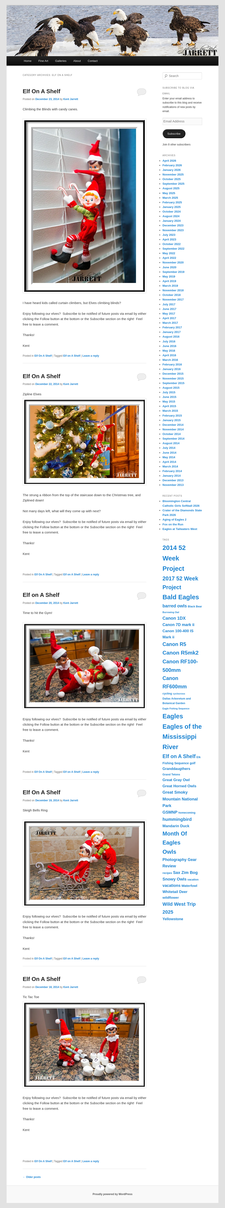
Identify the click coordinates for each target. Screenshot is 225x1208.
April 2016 (169, 355)
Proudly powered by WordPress (112, 1194)
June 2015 (169, 397)
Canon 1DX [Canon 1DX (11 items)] (174, 618)
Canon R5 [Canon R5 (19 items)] (174, 644)
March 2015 (170, 410)
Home (27, 61)
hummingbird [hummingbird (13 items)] (177, 819)
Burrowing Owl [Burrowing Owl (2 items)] (171, 612)
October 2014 (172, 434)
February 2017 (172, 327)
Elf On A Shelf (41, 91)
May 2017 (169, 313)
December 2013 (173, 480)
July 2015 (169, 392)
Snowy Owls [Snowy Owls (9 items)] (175, 879)
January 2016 (172, 369)
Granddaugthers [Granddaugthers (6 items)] (177, 769)
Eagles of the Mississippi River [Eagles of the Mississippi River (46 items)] (182, 736)
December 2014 (173, 424)
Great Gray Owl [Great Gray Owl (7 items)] (176, 780)
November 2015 (173, 378)
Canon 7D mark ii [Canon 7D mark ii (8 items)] (178, 625)
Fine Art (43, 61)
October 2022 (172, 244)
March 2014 (170, 466)
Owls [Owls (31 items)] (169, 851)
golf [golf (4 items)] (193, 763)
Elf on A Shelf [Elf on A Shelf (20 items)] (179, 756)
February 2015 (172, 415)
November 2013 (173, 485)
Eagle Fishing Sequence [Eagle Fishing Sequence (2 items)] (176, 708)
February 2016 (172, 364)
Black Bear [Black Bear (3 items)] (195, 606)
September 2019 (174, 272)
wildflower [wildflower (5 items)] (171, 897)
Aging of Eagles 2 (175, 519)
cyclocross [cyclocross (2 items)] (179, 693)
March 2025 (170, 197)
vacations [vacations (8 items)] (172, 885)
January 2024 (172, 220)
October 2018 (172, 295)
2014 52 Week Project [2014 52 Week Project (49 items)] (174, 558)
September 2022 (174, 248)
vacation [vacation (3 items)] (193, 879)
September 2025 (174, 183)
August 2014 (171, 443)
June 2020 (169, 267)
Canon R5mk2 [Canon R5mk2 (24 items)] (181, 653)
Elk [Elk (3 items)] (198, 757)
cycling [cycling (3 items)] (167, 693)
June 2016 (169, 346)
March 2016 (170, 360)
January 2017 (172, 332)
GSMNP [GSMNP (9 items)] (170, 812)
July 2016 (169, 341)
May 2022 (169, 253)
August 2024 (171, 216)
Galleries (60, 61)
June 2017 (169, 309)
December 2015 (173, 373)
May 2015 (169, 401)
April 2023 (169, 239)
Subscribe (174, 133)
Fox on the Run (173, 524)
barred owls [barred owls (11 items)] (175, 605)
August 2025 (171, 188)
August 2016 (171, 336)
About (77, 61)
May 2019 (169, 276)
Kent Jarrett (70, 99)
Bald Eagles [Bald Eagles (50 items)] (181, 597)
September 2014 (174, 438)
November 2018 (173, 290)
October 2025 (172, 179)
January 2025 (172, 207)
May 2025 (169, 193)
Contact (93, 61)
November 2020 (173, 262)
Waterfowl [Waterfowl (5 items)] (189, 886)
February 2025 (172, 202)
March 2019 (170, 285)
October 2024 (172, 211)
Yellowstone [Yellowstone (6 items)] (173, 919)
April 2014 (169, 462)
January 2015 (172, 420)
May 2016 (169, 350)
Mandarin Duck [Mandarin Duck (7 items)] (176, 826)
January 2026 (172, 170)
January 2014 (172, 475)
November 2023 (173, 230)
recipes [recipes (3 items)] (167, 873)
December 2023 (173, 225)
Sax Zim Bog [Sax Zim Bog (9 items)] (185, 872)
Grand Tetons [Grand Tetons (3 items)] (171, 774)
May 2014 (169, 457)
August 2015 (171, 387)
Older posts (32, 1177)
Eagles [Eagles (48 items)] (173, 716)
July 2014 (169, 447)
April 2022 (169, 257)
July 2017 (169, 304)
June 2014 (169, 452)
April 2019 (169, 281)
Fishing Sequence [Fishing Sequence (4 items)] (176, 763)
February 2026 (172, 165)
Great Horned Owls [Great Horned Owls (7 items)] (179, 786)
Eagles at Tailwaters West (180, 529)
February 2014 (172, 471)
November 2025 (173, 174)
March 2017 (170, 322)
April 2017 (169, 318)
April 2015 (169, 406)
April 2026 (169, 160)
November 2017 (173, 299)
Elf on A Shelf (71, 355)
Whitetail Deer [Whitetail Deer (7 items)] (175, 892)
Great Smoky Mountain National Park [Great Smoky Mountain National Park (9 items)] (180, 799)
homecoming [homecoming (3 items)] (187, 812)
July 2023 (169, 234)
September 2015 (174, 383)
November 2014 (173, 429)
